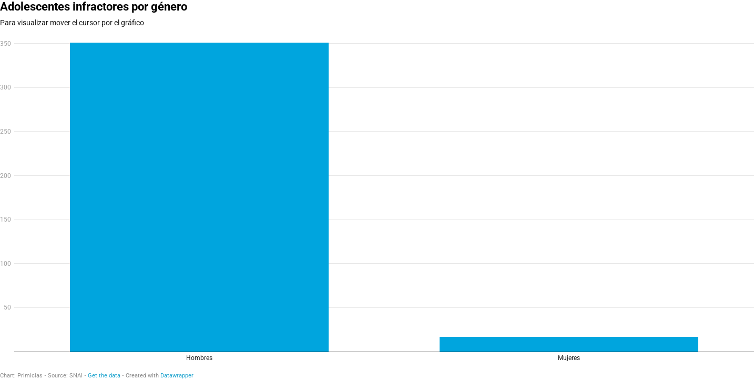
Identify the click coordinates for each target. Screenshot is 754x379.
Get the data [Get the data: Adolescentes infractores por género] (104, 375)
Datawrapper (176, 375)
